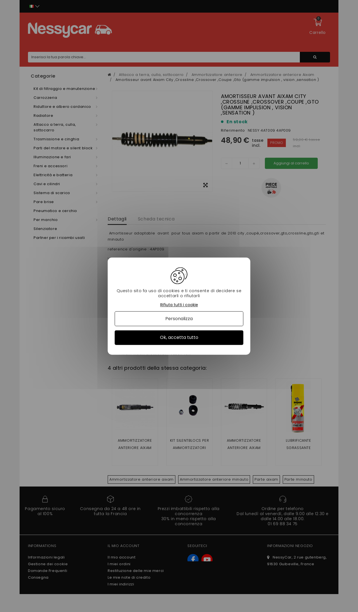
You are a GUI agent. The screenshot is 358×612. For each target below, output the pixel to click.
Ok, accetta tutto (179, 337)
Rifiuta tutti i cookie (179, 304)
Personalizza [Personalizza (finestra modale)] (179, 319)
